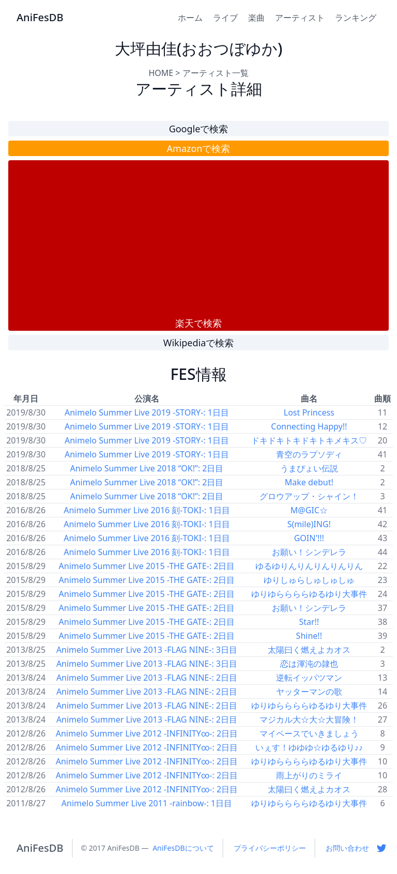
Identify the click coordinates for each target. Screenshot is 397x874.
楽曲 (256, 17)
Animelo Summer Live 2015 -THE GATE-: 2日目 (147, 566)
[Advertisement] (198, 238)
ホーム (190, 17)
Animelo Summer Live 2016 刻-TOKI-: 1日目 (147, 510)
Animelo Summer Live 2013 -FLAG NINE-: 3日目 (146, 649)
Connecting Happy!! (309, 426)
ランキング (355, 17)
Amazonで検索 (199, 148)
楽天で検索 (198, 323)
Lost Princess (309, 412)
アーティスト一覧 (215, 73)
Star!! (309, 621)
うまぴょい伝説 (309, 468)
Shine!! (309, 635)
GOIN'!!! (309, 538)
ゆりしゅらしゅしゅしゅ (309, 580)
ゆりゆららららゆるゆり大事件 (309, 594)
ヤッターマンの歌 (309, 691)
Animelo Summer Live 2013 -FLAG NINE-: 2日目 (146, 677)
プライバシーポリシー (270, 848)
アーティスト (300, 17)
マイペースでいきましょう (309, 733)
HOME (160, 73)
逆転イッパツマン (309, 677)
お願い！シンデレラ (309, 552)
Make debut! (309, 482)
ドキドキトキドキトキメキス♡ (309, 440)
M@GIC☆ (309, 510)
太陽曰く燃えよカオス (309, 649)
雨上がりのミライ (309, 775)
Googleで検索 (198, 128)
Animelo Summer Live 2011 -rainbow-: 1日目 (147, 803)
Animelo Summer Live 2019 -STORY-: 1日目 (147, 412)
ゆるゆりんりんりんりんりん (309, 566)
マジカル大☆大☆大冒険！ (309, 719)
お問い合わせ (347, 848)
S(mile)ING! (309, 524)
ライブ (225, 17)
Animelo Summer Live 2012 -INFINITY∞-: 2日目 (147, 733)
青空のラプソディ (309, 454)
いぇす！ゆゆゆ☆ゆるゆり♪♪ (309, 747)
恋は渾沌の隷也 (309, 663)
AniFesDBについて (182, 848)
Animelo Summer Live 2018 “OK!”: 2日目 (146, 468)
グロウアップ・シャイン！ (309, 496)
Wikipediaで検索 (198, 342)
